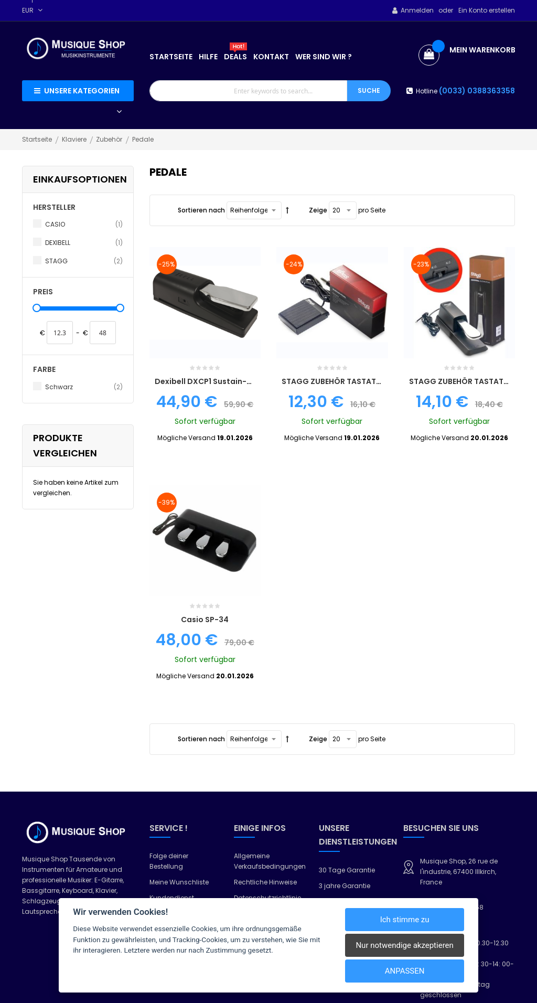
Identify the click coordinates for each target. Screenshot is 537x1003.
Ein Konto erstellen (486, 10)
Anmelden (417, 10)
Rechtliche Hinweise (265, 690)
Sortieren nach (201, 210)
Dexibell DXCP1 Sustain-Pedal (211, 286)
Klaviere (75, 139)
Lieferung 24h (340, 735)
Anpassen (405, 971)
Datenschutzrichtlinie (267, 706)
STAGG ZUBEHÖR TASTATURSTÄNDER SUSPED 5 (369, 286)
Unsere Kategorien (82, 91)
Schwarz (84, 387)
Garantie (248, 722)
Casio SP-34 (205, 428)
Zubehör (110, 139)
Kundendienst (171, 706)
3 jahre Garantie (344, 694)
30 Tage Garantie (347, 678)
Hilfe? (157, 722)
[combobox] (248, 90)
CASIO (84, 224)
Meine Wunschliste (179, 690)
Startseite (37, 139)
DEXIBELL (84, 243)
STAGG (84, 261)
